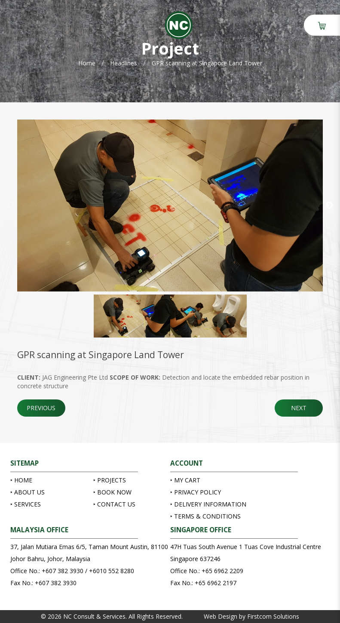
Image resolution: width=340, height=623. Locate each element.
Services (26, 504)
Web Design (220, 616)
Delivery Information (209, 504)
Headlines (123, 63)
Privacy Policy (196, 492)
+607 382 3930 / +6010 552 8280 (88, 571)
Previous (10, 205)
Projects (110, 480)
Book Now (113, 492)
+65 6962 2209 (222, 571)
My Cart (186, 480)
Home (86, 63)
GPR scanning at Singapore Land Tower (207, 63)
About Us (28, 492)
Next (329, 205)
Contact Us (115, 504)
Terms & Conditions (206, 516)
